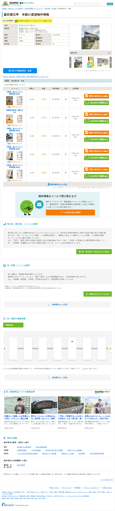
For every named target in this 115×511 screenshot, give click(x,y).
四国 (32, 498)
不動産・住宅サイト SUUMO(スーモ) (13, 492)
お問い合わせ (107, 488)
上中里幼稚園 (36, 450)
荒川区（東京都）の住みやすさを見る (94, 252)
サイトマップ (67, 488)
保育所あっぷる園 (67, 453)
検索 (110, 4)
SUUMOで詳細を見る (96, 102)
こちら (84, 368)
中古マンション (83, 492)
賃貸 (44, 21)
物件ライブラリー (60, 496)
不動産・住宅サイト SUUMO (12, 8)
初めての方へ (54, 488)
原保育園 (82, 453)
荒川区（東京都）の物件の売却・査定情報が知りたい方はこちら (26, 77)
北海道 (4, 498)
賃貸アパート (45, 492)
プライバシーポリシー (92, 488)
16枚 (8, 125)
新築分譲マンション (71, 492)
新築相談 (33, 496)
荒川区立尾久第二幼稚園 (54, 450)
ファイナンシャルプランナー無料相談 (77, 496)
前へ (5, 348)
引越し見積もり (41, 496)
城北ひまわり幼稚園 (75, 450)
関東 (12, 498)
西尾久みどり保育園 (49, 453)
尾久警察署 (21, 465)
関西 (28, 498)
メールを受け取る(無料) (70, 212)
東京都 (47, 8)
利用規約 (78, 488)
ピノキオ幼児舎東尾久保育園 (27, 453)
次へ (110, 348)
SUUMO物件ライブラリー (34, 8)
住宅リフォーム (13, 496)
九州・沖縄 (41, 498)
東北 (8, 498)
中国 (36, 498)
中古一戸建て (102, 492)
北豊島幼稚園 (21, 450)
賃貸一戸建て (54, 492)
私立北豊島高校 (41, 447)
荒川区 (54, 8)
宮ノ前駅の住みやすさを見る (97, 294)
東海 (24, 498)
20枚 (8, 107)
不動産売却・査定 (24, 496)
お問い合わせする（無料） (96, 96)
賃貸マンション (35, 492)
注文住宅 (4, 496)
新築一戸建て (93, 492)
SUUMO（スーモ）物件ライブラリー (18, 3)
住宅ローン (50, 496)
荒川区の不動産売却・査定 (20, 71)
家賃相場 (61, 492)
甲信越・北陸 (18, 498)
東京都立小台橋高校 (24, 447)
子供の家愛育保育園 (97, 453)
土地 (108, 492)
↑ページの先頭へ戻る (106, 479)
